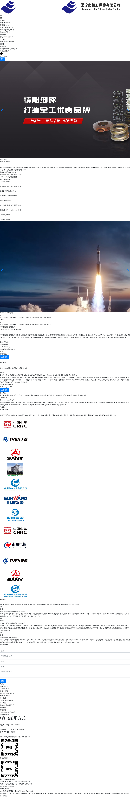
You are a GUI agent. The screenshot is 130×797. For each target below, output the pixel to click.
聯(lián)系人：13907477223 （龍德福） (12, 730)
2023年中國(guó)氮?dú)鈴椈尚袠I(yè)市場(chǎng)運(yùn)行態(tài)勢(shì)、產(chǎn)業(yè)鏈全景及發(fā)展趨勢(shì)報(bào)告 (39, 604)
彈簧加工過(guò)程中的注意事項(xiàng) (12, 623)
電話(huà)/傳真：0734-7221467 (10, 725)
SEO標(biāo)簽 (4, 788)
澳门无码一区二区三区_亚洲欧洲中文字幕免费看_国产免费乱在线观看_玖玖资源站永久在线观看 (30, 793)
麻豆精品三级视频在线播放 (95, 793)
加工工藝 (3, 393)
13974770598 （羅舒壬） (8, 732)
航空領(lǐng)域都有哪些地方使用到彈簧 (12, 611)
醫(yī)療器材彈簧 (5, 179)
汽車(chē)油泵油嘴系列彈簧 (8, 177)
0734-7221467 (4, 56)
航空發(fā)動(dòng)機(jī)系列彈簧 (10, 174)
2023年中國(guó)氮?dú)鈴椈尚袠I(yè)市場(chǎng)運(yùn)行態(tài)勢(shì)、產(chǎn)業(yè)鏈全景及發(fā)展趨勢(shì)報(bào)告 (39, 375)
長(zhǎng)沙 (29, 791)
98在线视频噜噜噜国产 (68, 793)
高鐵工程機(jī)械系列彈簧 (8, 172)
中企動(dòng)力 (20, 791)
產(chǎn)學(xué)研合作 (7, 400)
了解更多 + (3, 397)
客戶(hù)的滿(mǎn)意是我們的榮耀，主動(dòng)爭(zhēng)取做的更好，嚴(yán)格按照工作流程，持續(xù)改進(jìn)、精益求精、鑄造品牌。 (43, 395)
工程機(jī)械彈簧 (5, 181)
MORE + (2, 320)
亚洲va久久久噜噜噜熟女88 (113, 793)
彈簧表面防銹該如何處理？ (8, 637)
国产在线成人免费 (81, 793)
